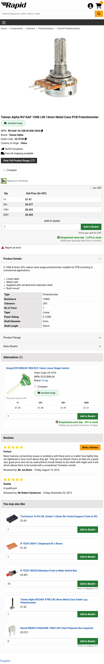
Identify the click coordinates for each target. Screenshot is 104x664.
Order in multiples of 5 (88, 646)
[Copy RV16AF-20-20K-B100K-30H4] (42, 131)
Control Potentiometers (68, 28)
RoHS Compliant (12, 149)
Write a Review (90, 447)
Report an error (11, 247)
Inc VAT (95, 188)
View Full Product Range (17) (19, 160)
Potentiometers (46, 28)
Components (16, 28)
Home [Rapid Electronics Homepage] (4, 28)
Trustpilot (5, 661)
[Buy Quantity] (42, 227)
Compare (10, 170)
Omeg (45, 380)
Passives (31, 28)
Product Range (12, 337)
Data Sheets (10, 346)
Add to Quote (52, 221)
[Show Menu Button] (3, 22)
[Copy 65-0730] (26, 139)
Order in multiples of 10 (87, 588)
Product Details (12, 258)
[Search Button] (99, 14)
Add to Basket (91, 226)
